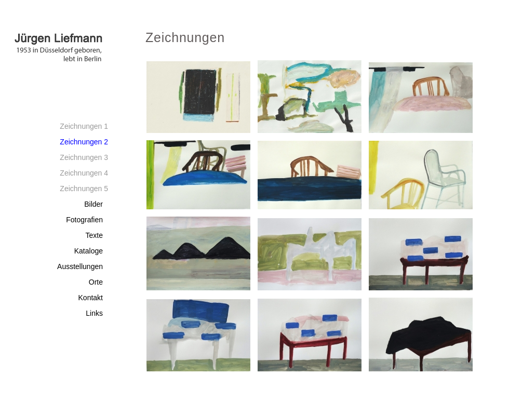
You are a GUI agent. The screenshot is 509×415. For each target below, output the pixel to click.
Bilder (93, 204)
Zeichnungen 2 (84, 142)
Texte (94, 235)
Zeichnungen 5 (84, 188)
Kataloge (88, 251)
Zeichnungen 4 (84, 173)
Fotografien (84, 220)
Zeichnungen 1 (84, 126)
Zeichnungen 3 (84, 157)
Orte (96, 282)
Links (94, 313)
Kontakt (90, 297)
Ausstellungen (80, 266)
